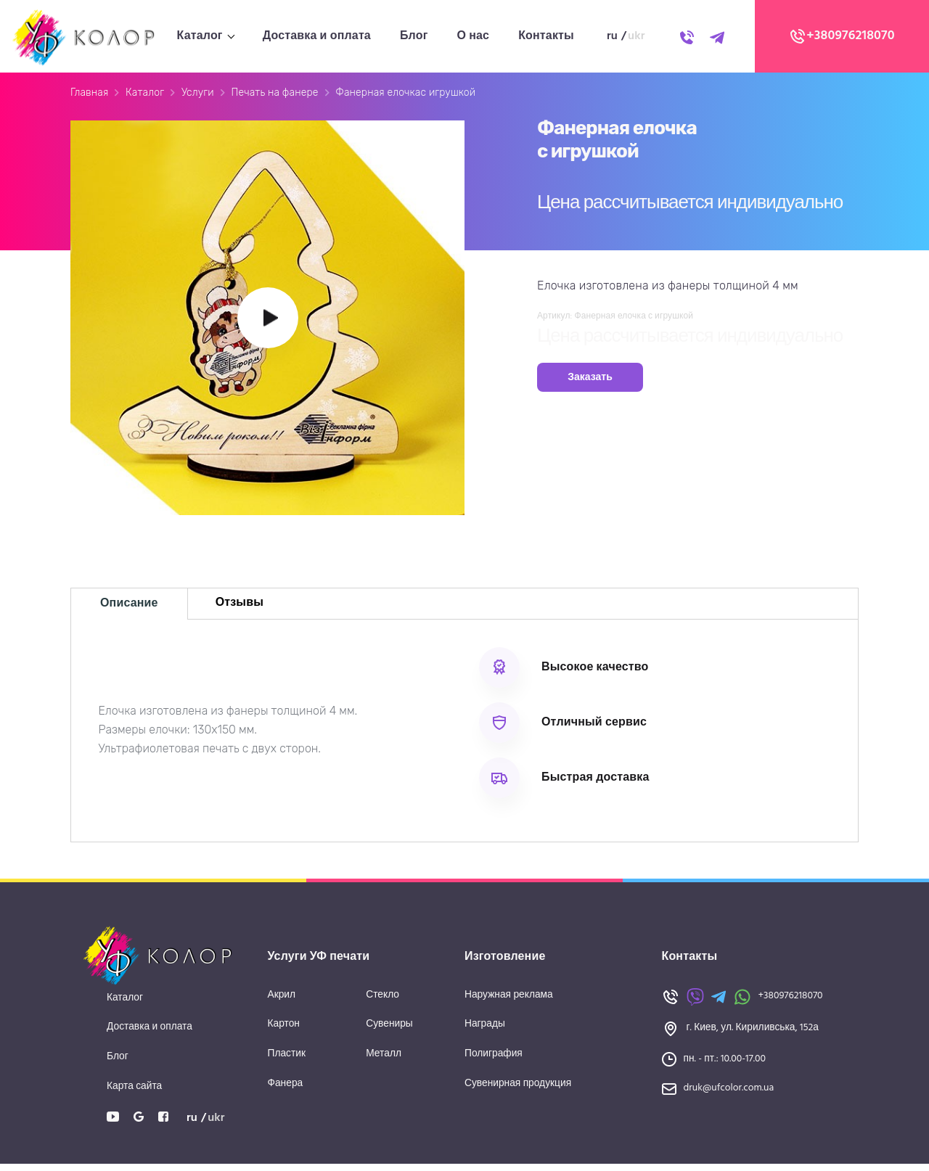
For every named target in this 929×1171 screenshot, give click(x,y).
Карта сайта (135, 1093)
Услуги (197, 96)
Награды (485, 1031)
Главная (89, 96)
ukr (636, 36)
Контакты (546, 36)
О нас (473, 36)
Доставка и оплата (317, 36)
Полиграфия (493, 1061)
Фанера (286, 1090)
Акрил (282, 1001)
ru (612, 36)
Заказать (590, 381)
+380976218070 (842, 36)
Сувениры (390, 1031)
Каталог (200, 36)
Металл (384, 1061)
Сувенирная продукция (518, 1090)
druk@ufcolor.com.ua (730, 1095)
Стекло (383, 1001)
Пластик (287, 1061)
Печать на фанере (274, 96)
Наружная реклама (509, 1001)
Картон (284, 1031)
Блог (414, 36)
